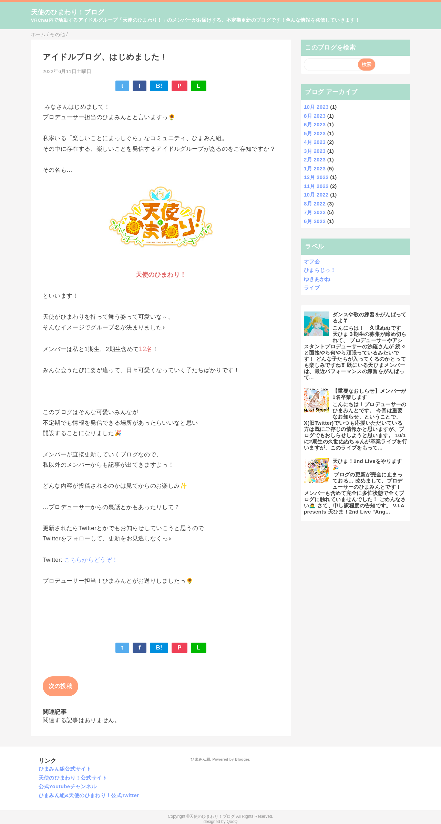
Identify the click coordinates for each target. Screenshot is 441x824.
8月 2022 (315, 204)
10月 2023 (316, 107)
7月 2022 (315, 212)
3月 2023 (315, 151)
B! (159, 86)
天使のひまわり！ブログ (67, 12)
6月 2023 (315, 124)
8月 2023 (315, 116)
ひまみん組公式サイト (65, 769)
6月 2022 (315, 221)
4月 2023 (315, 142)
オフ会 (312, 261)
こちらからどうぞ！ (91, 560)
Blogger (242, 759)
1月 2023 (315, 168)
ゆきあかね (317, 279)
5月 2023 (315, 133)
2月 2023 (315, 159)
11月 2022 (316, 186)
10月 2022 (316, 195)
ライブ (312, 287)
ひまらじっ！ (320, 270)
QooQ (232, 821)
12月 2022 (316, 177)
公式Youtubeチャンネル (68, 786)
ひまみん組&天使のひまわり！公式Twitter (89, 795)
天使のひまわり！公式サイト (73, 778)
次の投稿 (60, 686)
